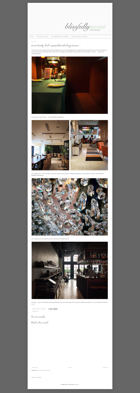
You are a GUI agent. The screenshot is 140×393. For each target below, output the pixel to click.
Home (31, 36)
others (37, 311)
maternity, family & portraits (79, 36)
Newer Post (35, 367)
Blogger (77, 384)
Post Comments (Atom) (44, 370)
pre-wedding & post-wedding (59, 36)
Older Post (105, 367)
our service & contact (42, 36)
